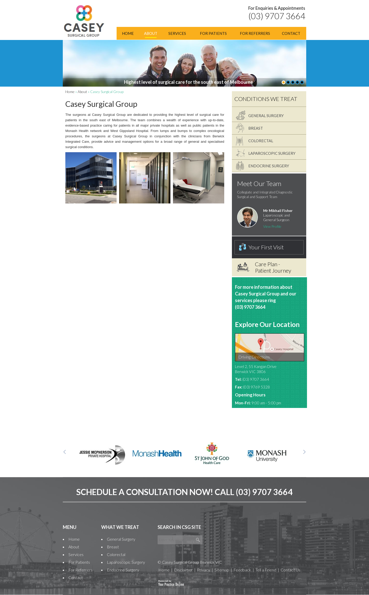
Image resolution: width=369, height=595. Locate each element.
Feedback (242, 569)
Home (128, 33)
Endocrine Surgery (268, 165)
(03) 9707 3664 (276, 16)
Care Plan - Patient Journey (273, 267)
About (150, 33)
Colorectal (260, 140)
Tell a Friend (265, 569)
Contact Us (290, 569)
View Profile (272, 226)
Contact (291, 33)
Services (177, 33)
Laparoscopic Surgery (271, 153)
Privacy (203, 569)
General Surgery (266, 115)
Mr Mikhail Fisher (278, 210)
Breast (255, 128)
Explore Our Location (267, 324)
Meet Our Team (259, 183)
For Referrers (255, 33)
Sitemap (221, 569)
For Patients (213, 33)
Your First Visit (266, 247)
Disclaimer (183, 569)
